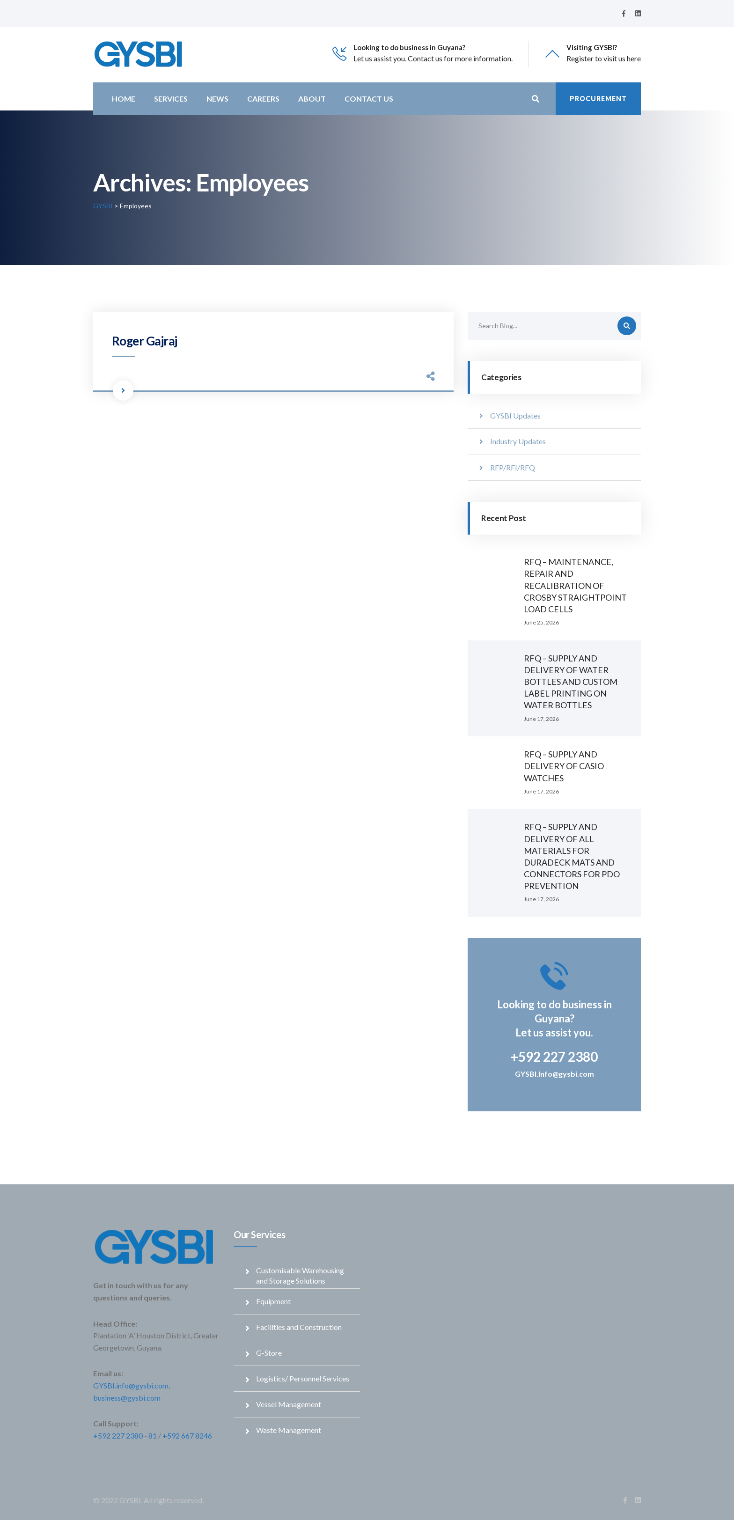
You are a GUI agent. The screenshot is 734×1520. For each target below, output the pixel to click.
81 (152, 1435)
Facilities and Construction (299, 1326)
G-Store (269, 1352)
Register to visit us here (603, 58)
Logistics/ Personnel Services (302, 1378)
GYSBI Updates (515, 415)
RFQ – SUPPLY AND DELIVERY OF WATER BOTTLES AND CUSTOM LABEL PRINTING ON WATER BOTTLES (570, 682)
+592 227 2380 (118, 1435)
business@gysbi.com (127, 1397)
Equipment (273, 1301)
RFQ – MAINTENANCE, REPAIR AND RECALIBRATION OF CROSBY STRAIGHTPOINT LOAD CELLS (575, 585)
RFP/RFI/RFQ (512, 467)
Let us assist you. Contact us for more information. (433, 58)
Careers (263, 98)
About (312, 98)
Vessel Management (288, 1404)
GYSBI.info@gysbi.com (131, 1385)
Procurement (598, 99)
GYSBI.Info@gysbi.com (554, 1073)
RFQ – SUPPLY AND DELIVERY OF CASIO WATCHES (564, 766)
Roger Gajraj (144, 340)
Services (171, 98)
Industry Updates (518, 441)
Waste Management (288, 1429)
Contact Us (369, 98)
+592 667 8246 (187, 1435)
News (217, 98)
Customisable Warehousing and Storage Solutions (300, 1275)
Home (123, 98)
